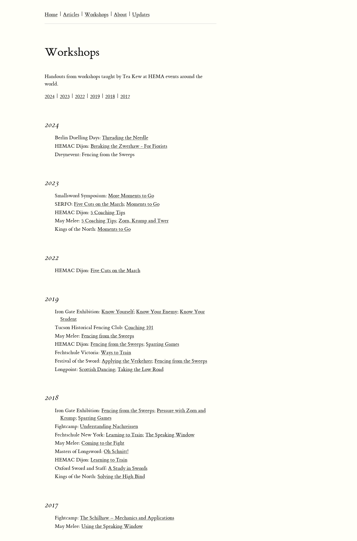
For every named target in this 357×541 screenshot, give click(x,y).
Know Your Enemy (156, 312)
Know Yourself (117, 312)
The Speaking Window (170, 435)
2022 (80, 96)
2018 (110, 96)
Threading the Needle (125, 138)
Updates (141, 14)
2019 (95, 96)
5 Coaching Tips (107, 212)
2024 (50, 96)
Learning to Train (124, 435)
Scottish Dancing (97, 369)
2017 (125, 96)
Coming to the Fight (102, 443)
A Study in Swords (128, 468)
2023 (65, 96)
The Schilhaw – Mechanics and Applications (127, 518)
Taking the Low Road (141, 369)
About (120, 14)
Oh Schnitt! (116, 451)
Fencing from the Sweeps (107, 336)
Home (51, 14)
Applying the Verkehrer (127, 361)
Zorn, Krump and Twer (144, 221)
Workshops (97, 14)
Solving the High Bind (121, 476)
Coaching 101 (138, 327)
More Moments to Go (131, 196)
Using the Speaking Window (112, 526)
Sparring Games (162, 344)
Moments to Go (142, 204)
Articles (71, 14)
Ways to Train (116, 352)
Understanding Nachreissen (109, 426)
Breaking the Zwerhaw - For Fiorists (128, 146)
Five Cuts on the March (99, 204)
